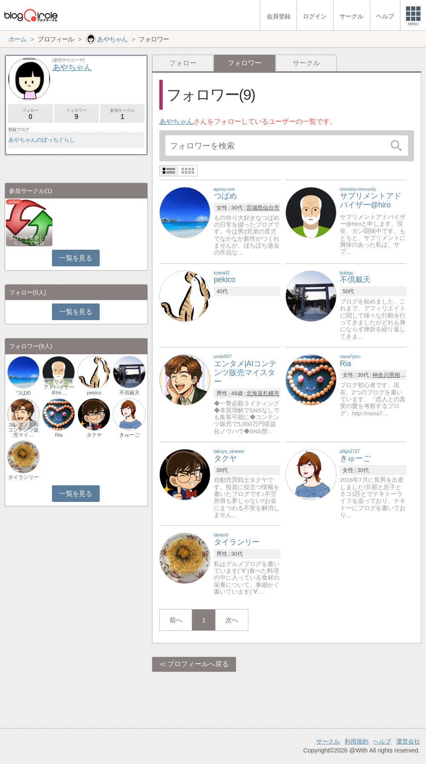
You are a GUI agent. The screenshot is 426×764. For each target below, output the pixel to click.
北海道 (254, 393)
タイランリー (23, 477)
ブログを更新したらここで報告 (29, 240)
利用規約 (356, 741)
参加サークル (122, 114)
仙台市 (271, 207)
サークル (306, 63)
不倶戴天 (129, 392)
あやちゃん (176, 121)
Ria (58, 434)
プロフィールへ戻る (198, 664)
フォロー (182, 63)
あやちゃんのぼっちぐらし (42, 140)
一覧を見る (75, 258)
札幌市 (271, 393)
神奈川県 (383, 375)
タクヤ (94, 434)
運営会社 (408, 741)
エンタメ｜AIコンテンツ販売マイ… (23, 429)
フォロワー (76, 114)
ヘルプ (382, 741)
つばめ (23, 392)
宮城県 (254, 207)
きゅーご (129, 434)
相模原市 (405, 375)
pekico (94, 392)
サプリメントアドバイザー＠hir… (58, 387)
